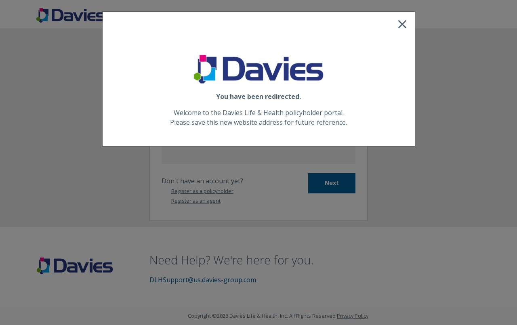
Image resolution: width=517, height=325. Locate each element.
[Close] (402, 24)
